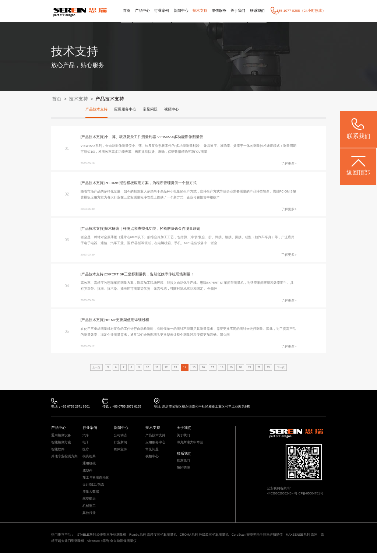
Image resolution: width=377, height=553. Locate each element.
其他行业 (89, 513)
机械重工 (89, 506)
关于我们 (237, 10)
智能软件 (57, 449)
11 (156, 367)
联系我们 (257, 10)
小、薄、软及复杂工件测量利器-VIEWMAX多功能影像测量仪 (154, 137)
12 (166, 367)
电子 (85, 442)
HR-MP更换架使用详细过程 (127, 320)
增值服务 (219, 10)
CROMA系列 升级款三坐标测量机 (204, 534)
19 (231, 367)
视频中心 (171, 109)
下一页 (281, 367)
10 (147, 367)
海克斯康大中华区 (190, 442)
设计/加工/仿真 (93, 484)
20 (240, 367)
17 (212, 367)
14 (184, 367)
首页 (126, 10)
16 (203, 367)
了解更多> (288, 163)
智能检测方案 (61, 442)
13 (175, 367)
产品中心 (142, 10)
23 (268, 367)
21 (249, 367)
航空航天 (89, 498)
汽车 (85, 435)
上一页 (96, 367)
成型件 (87, 470)
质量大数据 (90, 491)
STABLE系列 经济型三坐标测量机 (101, 534)
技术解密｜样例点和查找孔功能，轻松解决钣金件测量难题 (152, 228)
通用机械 (89, 463)
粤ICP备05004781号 (308, 493)
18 (221, 367)
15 (194, 367)
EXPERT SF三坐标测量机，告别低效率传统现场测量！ (149, 274)
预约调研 (183, 467)
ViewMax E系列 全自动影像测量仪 (112, 541)
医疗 (85, 449)
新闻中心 (181, 10)
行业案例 (161, 10)
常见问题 (150, 109)
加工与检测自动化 (95, 477)
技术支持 (200, 10)
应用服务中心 (125, 109)
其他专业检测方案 (64, 456)
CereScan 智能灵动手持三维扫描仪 (257, 534)
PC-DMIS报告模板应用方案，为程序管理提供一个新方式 (151, 183)
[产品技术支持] (93, 137)
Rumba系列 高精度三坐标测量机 (153, 534)
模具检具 (89, 456)
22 (258, 367)
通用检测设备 (61, 435)
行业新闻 (120, 442)
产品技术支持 (109, 99)
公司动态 (120, 435)
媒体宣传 (120, 449)
